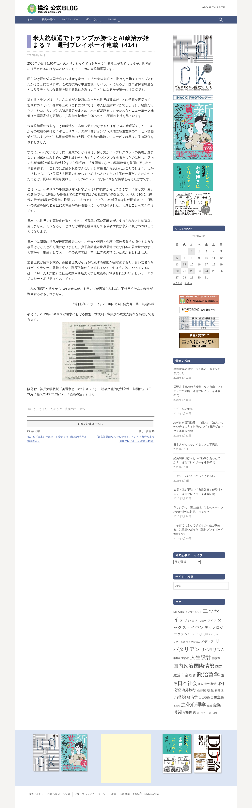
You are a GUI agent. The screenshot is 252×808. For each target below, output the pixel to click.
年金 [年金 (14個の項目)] (184, 675)
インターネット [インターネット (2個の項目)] (193, 611)
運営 (113, 794)
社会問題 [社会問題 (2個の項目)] (201, 690)
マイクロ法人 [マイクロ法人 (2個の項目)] (193, 642)
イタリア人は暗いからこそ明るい (194, 476)
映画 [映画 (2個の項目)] (200, 684)
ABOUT (112, 19)
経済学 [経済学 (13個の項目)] (192, 697)
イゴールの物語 (183, 408)
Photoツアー (70, 19)
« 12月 (177, 283)
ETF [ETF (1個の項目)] (175, 612)
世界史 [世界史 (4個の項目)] (185, 658)
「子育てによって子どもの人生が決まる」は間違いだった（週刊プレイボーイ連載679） (198, 529)
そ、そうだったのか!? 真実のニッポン (59, 409)
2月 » (188, 283)
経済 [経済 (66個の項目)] (181, 696)
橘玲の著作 (48, 19)
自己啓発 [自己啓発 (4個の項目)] (204, 697)
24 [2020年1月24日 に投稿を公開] (206, 271)
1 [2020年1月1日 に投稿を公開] (192, 251)
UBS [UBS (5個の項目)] (181, 611)
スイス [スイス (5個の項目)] (212, 620)
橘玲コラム (92, 19)
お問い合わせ (36, 794)
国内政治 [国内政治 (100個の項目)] (183, 666)
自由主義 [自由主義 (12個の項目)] (217, 697)
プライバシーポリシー (95, 794)
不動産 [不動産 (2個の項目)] (177, 658)
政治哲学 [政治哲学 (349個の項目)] (208, 674)
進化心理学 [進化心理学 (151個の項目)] (193, 705)
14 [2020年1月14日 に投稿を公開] (184, 264)
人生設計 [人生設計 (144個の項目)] (200, 657)
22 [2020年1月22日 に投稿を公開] (191, 271)
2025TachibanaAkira (146, 794)
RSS (76, 794)
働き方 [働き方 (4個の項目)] (216, 658)
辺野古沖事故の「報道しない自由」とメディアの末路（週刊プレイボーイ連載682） (198, 391)
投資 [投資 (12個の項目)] (192, 675)
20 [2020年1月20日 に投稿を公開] (177, 271)
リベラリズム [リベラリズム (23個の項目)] (213, 649)
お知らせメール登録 (58, 794)
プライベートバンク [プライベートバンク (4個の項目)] (190, 634)
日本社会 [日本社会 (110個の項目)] (187, 683)
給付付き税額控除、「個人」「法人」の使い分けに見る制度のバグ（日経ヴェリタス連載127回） (198, 427)
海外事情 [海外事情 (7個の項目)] (210, 684)
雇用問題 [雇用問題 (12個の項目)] (189, 712)
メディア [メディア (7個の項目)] (207, 641)
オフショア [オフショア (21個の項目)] (189, 620)
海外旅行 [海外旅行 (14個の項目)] (189, 690)
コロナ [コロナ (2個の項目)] (203, 620)
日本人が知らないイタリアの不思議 (195, 444)
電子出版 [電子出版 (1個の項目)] (213, 713)
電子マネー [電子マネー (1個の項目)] (202, 713)
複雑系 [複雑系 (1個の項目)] (176, 706)
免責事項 (124, 794)
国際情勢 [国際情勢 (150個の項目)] (204, 666)
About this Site (213, 7)
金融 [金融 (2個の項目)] (209, 705)
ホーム (31, 19)
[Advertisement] (126, 758)
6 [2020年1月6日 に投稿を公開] (177, 258)
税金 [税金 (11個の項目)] (210, 690)
